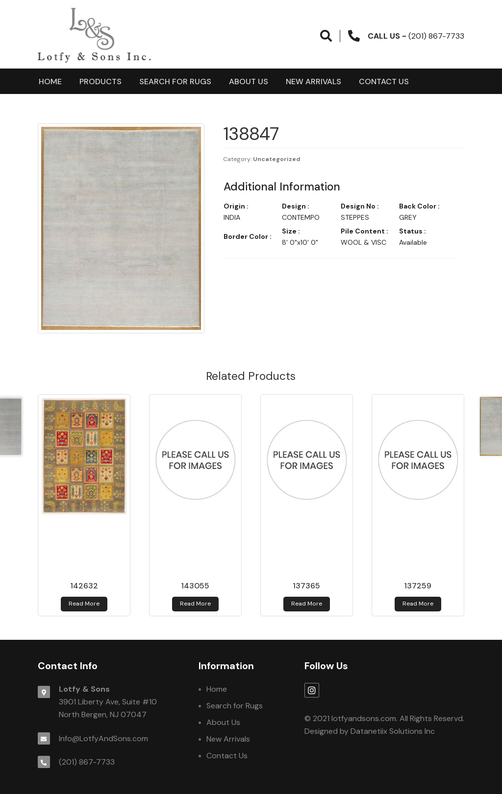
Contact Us (384, 81)
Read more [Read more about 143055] (195, 603)
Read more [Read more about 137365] (306, 603)
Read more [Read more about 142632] (84, 603)
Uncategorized (277, 159)
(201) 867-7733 (87, 762)
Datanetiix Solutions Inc (393, 731)
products (100, 81)
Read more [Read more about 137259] (417, 603)
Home (50, 81)
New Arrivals (313, 81)
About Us (248, 81)
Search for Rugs (175, 81)
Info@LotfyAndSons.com (103, 738)
